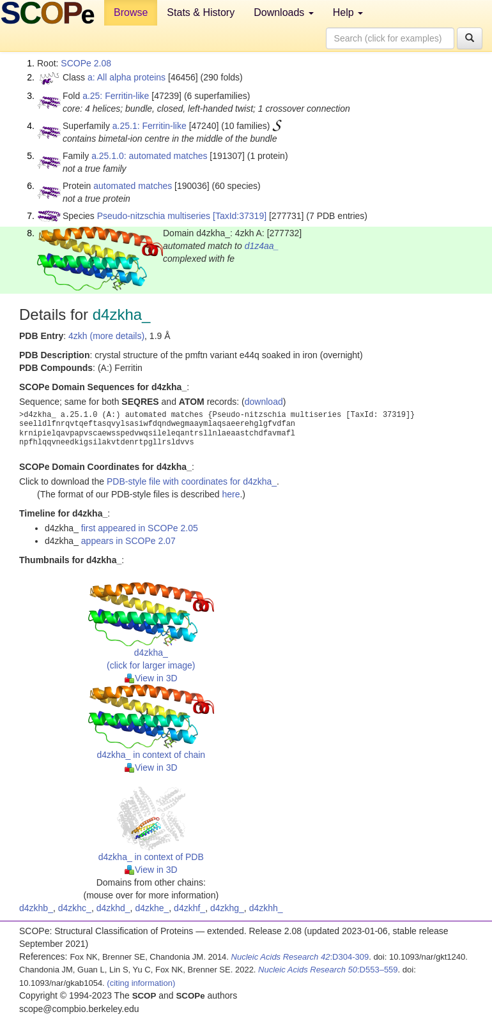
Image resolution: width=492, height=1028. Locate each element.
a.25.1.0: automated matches (149, 156)
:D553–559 (328, 969)
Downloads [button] (284, 12)
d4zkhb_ (36, 908)
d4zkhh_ (266, 908)
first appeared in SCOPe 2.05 (139, 528)
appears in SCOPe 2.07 (128, 541)
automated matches (132, 186)
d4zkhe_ (152, 908)
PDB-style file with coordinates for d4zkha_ (192, 481)
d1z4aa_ (262, 246)
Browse (131, 12)
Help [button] (348, 12)
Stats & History (200, 12)
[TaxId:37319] (239, 216)
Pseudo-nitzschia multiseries (153, 216)
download (264, 402)
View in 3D (151, 678)
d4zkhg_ (227, 908)
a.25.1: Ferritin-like (149, 126)
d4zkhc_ (74, 908)
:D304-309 (300, 957)
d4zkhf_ (189, 908)
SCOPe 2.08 (86, 63)
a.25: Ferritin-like (115, 96)
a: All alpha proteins (126, 77)
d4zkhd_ (113, 908)
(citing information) (141, 983)
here (231, 494)
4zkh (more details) (106, 336)
